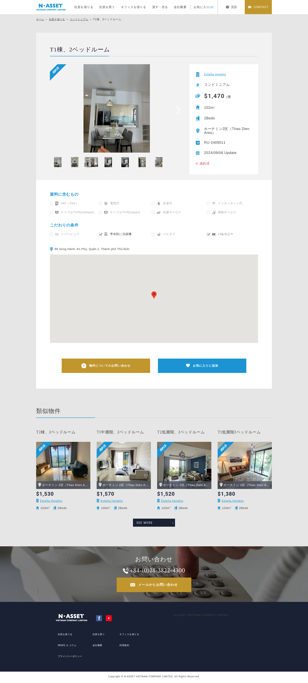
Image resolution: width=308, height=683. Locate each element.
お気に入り (204, 7)
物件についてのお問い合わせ (106, 366)
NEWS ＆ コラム (67, 647)
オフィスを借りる (133, 7)
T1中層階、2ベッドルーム (120, 433)
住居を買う (107, 7)
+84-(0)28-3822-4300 (157, 570)
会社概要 (180, 7)
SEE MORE (150, 522)
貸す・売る (160, 7)
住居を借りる (83, 7)
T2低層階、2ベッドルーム (181, 433)
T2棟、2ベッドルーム (56, 433)
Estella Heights (217, 74)
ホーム (40, 19)
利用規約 (123, 647)
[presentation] (177, 109)
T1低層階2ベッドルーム (239, 433)
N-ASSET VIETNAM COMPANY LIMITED (201, 617)
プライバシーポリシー (70, 654)
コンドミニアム (82, 19)
